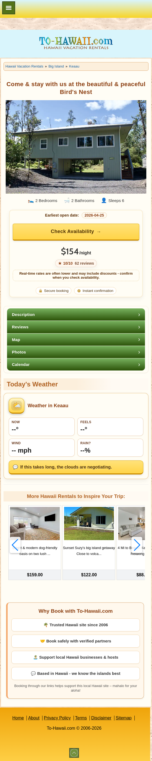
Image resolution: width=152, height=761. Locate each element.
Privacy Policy (57, 717)
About (33, 717)
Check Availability (72, 231)
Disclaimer (101, 717)
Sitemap (124, 717)
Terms (81, 717)
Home (18, 717)
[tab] (76, 314)
